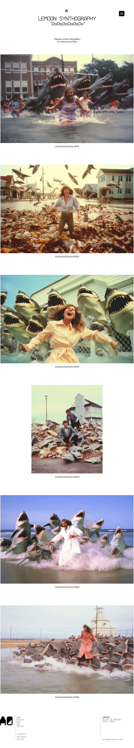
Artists (20, 720)
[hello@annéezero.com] (114, 739)
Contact (20, 726)
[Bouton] (67, 40)
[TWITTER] (27, 739)
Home (18, 718)
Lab (18, 724)
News (18, 722)
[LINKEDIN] (27, 734)
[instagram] (27, 737)
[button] (121, 13)
